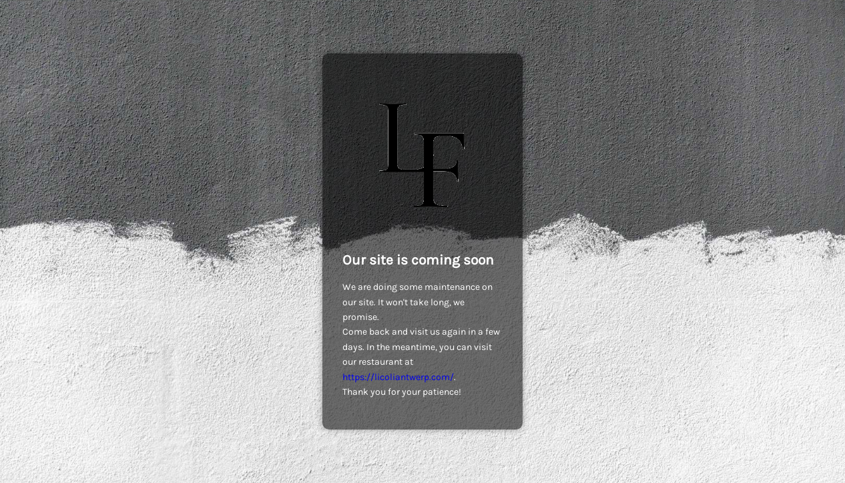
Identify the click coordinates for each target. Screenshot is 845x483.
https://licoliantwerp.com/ (398, 377)
